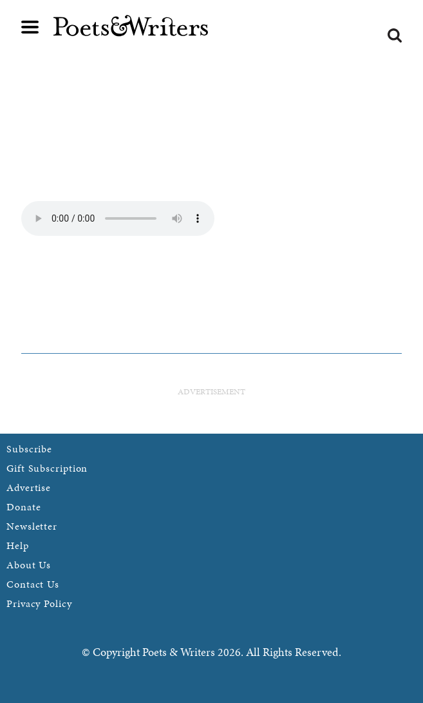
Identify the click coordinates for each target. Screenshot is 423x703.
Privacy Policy (39, 603)
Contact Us (32, 584)
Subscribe (29, 448)
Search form (395, 35)
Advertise (28, 487)
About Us (28, 564)
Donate (23, 506)
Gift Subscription (47, 468)
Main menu (30, 27)
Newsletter (31, 526)
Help (17, 545)
